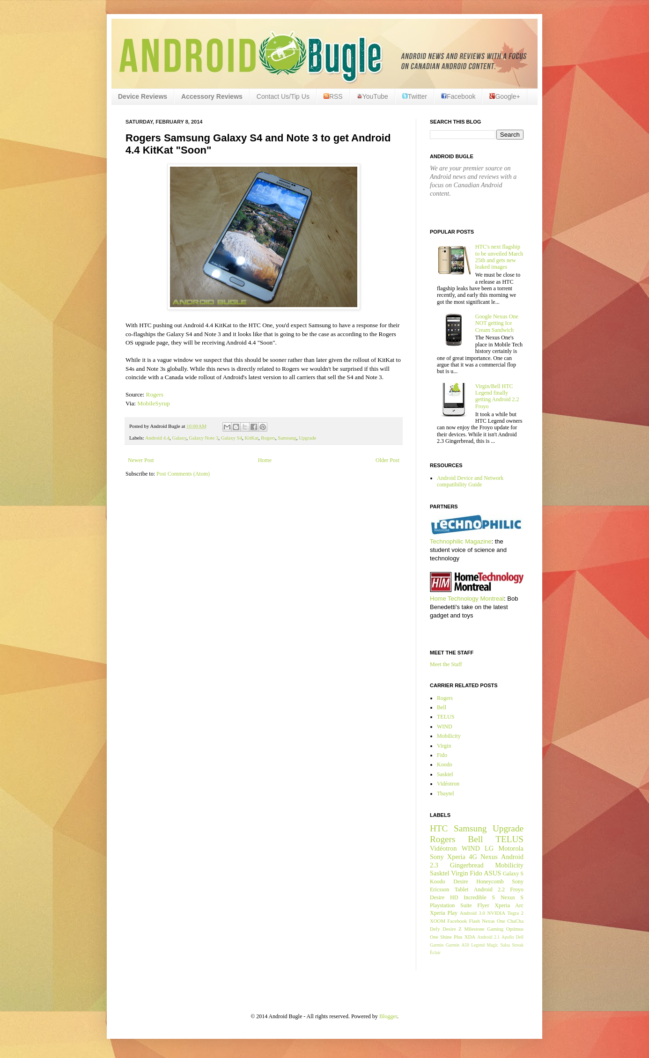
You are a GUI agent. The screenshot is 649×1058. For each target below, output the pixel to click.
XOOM (437, 921)
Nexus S (512, 897)
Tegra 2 (516, 913)
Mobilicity (449, 736)
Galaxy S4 (231, 438)
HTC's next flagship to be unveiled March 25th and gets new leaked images (499, 256)
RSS (333, 96)
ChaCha (515, 921)
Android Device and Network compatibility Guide (470, 481)
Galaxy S (513, 873)
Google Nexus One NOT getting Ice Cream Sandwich (496, 323)
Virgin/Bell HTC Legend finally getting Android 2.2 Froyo (497, 396)
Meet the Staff (446, 664)
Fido (442, 755)
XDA (470, 937)
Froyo (517, 889)
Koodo (444, 764)
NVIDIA (496, 913)
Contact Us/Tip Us (283, 96)
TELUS (445, 716)
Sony (437, 856)
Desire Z (451, 929)
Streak (518, 945)
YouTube (372, 96)
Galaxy (179, 438)
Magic (493, 945)
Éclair (435, 952)
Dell (520, 937)
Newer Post (141, 460)
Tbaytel (445, 793)
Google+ (504, 96)
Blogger (388, 1016)
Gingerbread (467, 865)
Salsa (505, 945)
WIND (444, 726)
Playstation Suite (451, 905)
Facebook (458, 96)
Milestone (474, 929)
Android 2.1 (488, 937)
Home (265, 460)
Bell (441, 707)
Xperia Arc (509, 905)
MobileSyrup (153, 403)
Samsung (287, 438)
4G (473, 856)
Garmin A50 (457, 945)
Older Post (387, 460)
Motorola (511, 848)
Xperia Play (443, 913)
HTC (439, 828)
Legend (478, 945)
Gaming (495, 929)
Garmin (436, 945)
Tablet (462, 889)
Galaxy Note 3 (203, 438)
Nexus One (493, 921)
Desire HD (444, 897)
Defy (435, 929)
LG (489, 848)
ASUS (492, 873)
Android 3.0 (472, 913)
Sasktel (445, 774)
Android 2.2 (489, 889)
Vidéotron (448, 783)
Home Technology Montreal (467, 598)
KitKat (251, 438)
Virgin (444, 745)
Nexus (489, 856)
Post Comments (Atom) (183, 473)
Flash (474, 921)
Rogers (154, 394)
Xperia (456, 856)
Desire (460, 881)
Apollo (508, 937)
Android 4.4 (157, 438)
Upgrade (307, 438)
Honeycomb (490, 881)
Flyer (483, 905)
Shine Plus (451, 937)
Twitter (414, 96)
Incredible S (479, 897)
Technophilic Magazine (461, 541)
